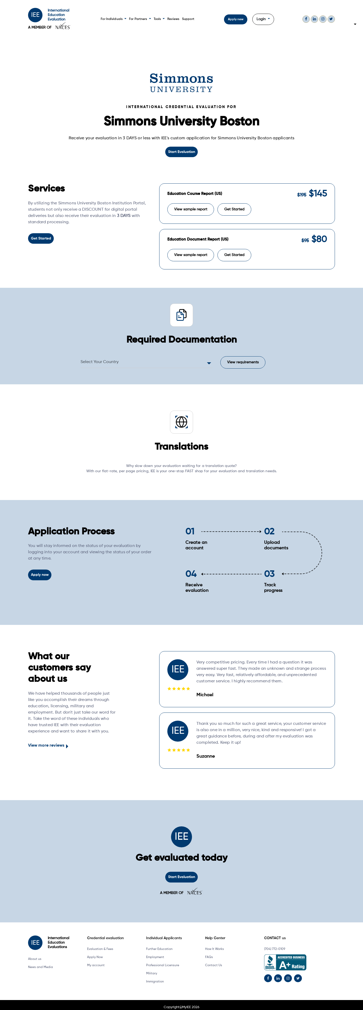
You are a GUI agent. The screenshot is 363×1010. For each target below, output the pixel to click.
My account (96, 960)
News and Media (40, 962)
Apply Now (95, 952)
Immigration (155, 977)
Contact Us (213, 960)
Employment (155, 952)
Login (261, 19)
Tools (158, 19)
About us (34, 954)
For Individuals (113, 19)
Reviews (172, 19)
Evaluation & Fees (100, 944)
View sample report (190, 207)
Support (187, 19)
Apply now (235, 19)
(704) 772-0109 (274, 944)
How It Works (214, 944)
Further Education (159, 944)
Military (151, 968)
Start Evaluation (181, 151)
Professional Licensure (162, 960)
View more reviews (46, 741)
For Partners (139, 19)
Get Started (41, 237)
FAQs (209, 952)
